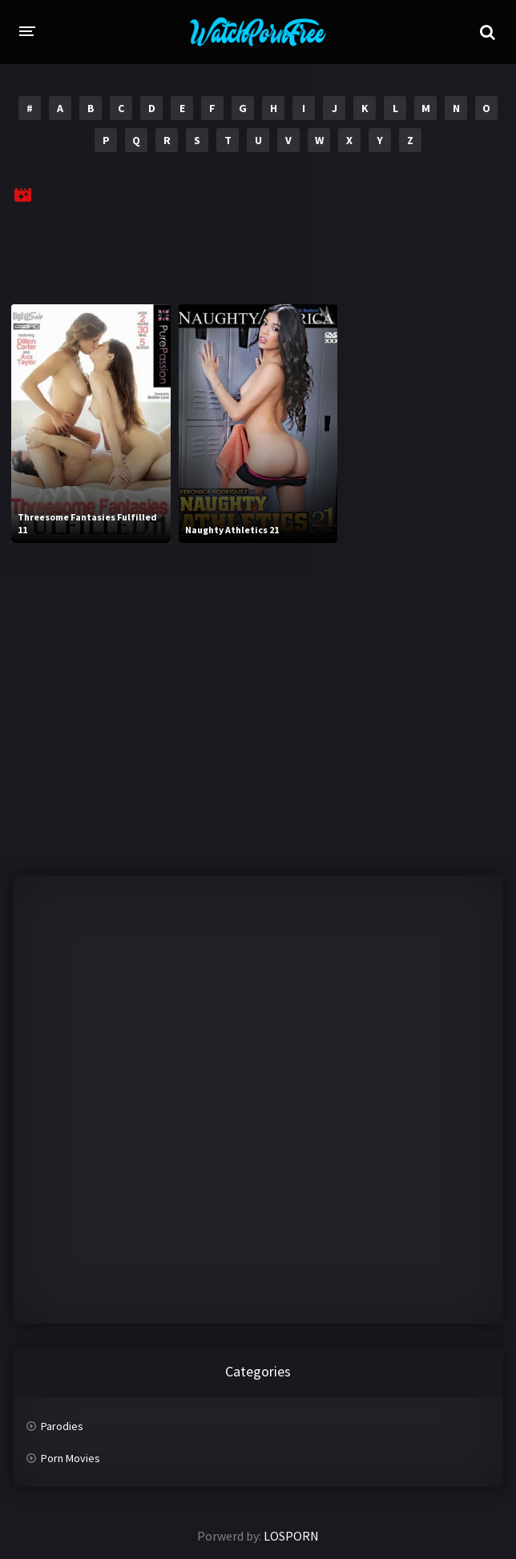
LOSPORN (291, 1536)
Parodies (62, 1426)
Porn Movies (70, 1458)
